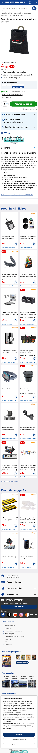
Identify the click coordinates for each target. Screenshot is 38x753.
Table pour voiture (7, 324)
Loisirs (9, 13)
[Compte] (30, 2)
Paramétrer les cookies (19, 740)
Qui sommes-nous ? (10, 625)
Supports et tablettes (16, 15)
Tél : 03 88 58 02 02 (12, 577)
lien (20, 712)
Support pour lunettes (8, 286)
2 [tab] (19, 58)
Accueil (3, 13)
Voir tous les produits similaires (10, 481)
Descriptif (5, 148)
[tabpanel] (19, 40)
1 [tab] (16, 58)
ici (10, 728)
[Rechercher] (34, 8)
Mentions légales (9, 633)
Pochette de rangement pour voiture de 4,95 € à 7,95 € (17, 195)
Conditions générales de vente (13, 631)
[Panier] (35, 2)
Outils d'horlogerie (25, 477)
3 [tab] (22, 58)
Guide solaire (8, 644)
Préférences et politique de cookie (14, 636)
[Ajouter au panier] (23, 104)
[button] (12, 95)
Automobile (18, 13)
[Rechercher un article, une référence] (19, 8)
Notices (7, 642)
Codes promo (8, 639)
